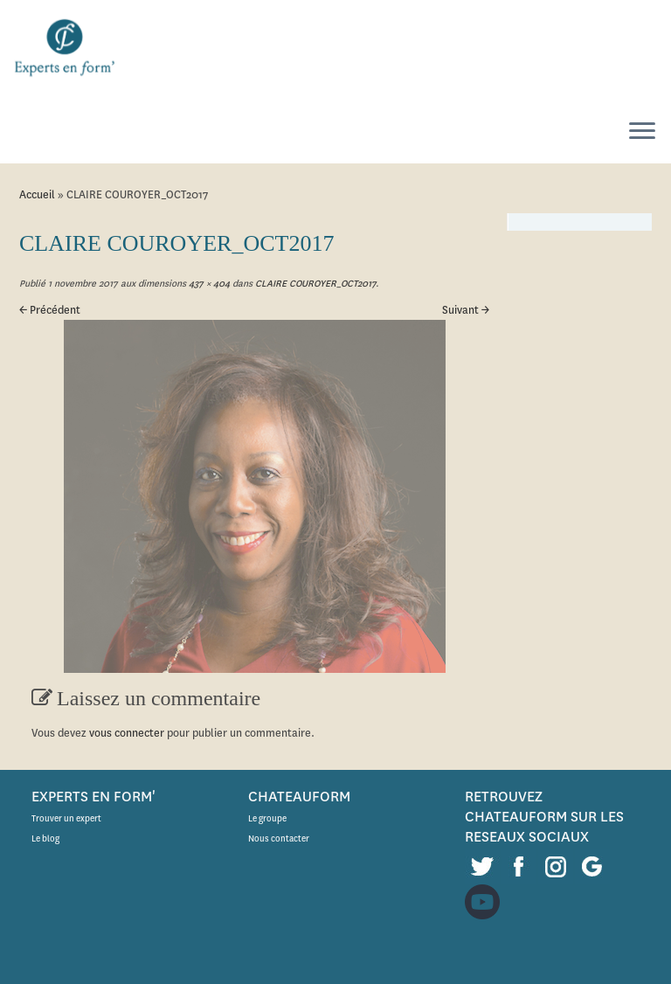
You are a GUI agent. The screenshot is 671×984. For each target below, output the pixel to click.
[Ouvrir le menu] (642, 132)
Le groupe (267, 818)
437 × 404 (208, 283)
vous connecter (126, 732)
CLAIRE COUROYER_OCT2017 (314, 283)
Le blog (45, 838)
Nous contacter (278, 838)
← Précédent (49, 309)
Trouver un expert (66, 818)
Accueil (37, 194)
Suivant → (465, 309)
